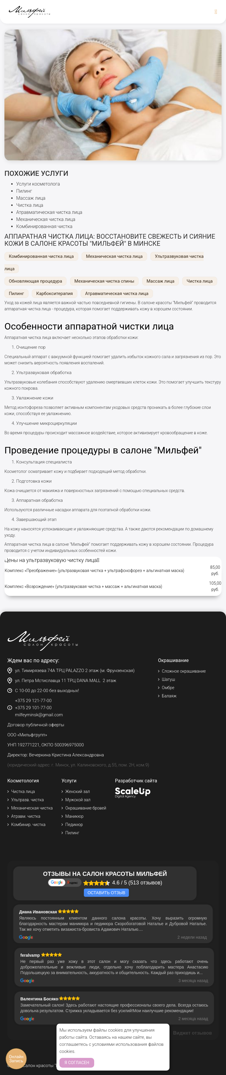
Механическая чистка (32, 808)
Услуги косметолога (38, 184)
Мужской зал (77, 799)
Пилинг (24, 191)
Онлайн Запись (16, 1058)
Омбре (168, 687)
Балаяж (169, 696)
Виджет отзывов (192, 1032)
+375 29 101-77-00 (33, 707)
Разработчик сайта (136, 781)
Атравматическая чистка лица (49, 212)
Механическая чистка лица (45, 219)
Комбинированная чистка (44, 226)
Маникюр (74, 816)
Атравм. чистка (25, 816)
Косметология (23, 781)
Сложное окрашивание (184, 671)
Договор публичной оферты (35, 724)
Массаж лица (30, 198)
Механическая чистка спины (104, 281)
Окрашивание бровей (85, 808)
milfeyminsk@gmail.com (39, 714)
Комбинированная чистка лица (41, 256)
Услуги (69, 781)
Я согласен (76, 1062)
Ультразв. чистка (27, 799)
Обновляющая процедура (35, 281)
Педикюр (74, 824)
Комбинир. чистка (28, 824)
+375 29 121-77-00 (33, 700)
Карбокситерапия (54, 293)
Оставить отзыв (106, 892)
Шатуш (168, 679)
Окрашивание (173, 660)
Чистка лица (29, 205)
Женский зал (77, 791)
